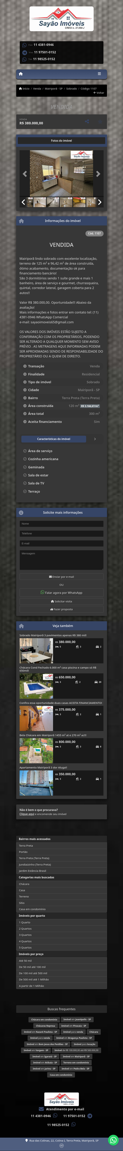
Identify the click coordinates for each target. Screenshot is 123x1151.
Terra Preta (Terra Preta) (34, 858)
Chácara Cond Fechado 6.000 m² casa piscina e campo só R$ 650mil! (58, 669)
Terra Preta (26, 845)
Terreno (24, 896)
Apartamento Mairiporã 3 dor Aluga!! (43, 767)
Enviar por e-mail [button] (61, 576)
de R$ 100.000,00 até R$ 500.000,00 (76, 1050)
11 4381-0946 (44, 45)
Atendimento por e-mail (61, 1109)
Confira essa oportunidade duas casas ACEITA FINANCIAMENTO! (61, 703)
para (73, 1031)
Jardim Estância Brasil (32, 870)
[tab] (31, 140)
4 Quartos (25, 941)
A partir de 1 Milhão (31, 986)
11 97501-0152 (45, 52)
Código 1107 (88, 88)
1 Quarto (24, 922)
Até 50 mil (25, 960)
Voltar (99, 92)
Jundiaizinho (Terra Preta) (35, 864)
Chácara (24, 884)
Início (24, 88)
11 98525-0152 (44, 59)
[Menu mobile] (21, 74)
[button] (26, 174)
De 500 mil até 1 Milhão (34, 979)
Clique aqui (27, 814)
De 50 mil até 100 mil (32, 967)
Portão (23, 852)
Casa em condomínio (32, 909)
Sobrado (71, 88)
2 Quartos (25, 928)
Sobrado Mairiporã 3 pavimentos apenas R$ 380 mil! (53, 635)
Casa (22, 890)
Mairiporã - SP (54, 88)
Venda (37, 88)
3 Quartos (25, 935)
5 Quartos (25, 947)
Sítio (22, 903)
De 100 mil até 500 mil (33, 973)
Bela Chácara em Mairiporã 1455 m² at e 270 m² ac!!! (53, 735)
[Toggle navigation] (99, 74)
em (77, 1019)
